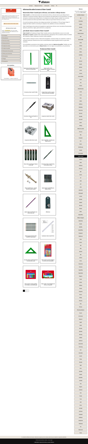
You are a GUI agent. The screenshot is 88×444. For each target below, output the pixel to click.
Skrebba (80, 371)
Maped (80, 202)
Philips (80, 297)
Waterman (81, 429)
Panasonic (81, 263)
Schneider (81, 352)
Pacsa (81, 260)
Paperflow (81, 270)
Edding (80, 125)
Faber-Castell (80, 156)
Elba (80, 134)
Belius (80, 51)
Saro (81, 349)
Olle (80, 254)
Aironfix (80, 27)
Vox (80, 426)
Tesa (81, 383)
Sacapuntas (5, 61)
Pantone (80, 266)
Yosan (81, 432)
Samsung (80, 346)
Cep (80, 82)
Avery (81, 48)
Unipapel (80, 414)
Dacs (81, 97)
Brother (80, 67)
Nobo (81, 239)
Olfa (81, 248)
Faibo (81, 162)
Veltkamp (81, 423)
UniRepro (80, 417)
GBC (80, 171)
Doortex (80, 113)
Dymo (81, 122)
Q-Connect (81, 316)
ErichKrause (80, 147)
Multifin (80, 227)
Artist (81, 42)
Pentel (80, 288)
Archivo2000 (80, 39)
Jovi (80, 184)
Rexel (81, 325)
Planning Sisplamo (80, 309)
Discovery (81, 110)
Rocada (80, 328)
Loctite (80, 196)
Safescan (80, 340)
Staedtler (80, 377)
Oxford (80, 257)
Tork (81, 392)
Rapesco (80, 319)
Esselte (80, 150)
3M (80, 18)
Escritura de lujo (5, 40)
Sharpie (80, 362)
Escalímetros (5, 38)
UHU (81, 402)
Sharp (81, 359)
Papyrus (80, 276)
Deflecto (80, 104)
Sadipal (80, 337)
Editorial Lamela (80, 128)
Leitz (81, 187)
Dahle (81, 101)
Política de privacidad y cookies (41, 440)
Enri (80, 141)
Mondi (80, 223)
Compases (4, 35)
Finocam (80, 168)
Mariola (80, 205)
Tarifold (80, 380)
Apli (80, 36)
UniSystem (81, 420)
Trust (81, 399)
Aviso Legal (50, 440)
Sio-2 (81, 368)
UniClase (80, 411)
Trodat (80, 396)
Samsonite (81, 343)
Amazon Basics (81, 33)
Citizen (80, 85)
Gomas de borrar (6, 43)
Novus (80, 242)
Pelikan (80, 285)
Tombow (80, 389)
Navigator (81, 233)
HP (80, 177)
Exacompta (80, 153)
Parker (80, 282)
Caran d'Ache (80, 76)
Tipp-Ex (80, 386)
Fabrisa (80, 159)
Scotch (80, 356)
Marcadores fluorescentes (7, 50)
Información (46, 5)
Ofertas (52, 5)
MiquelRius (80, 214)
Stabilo (80, 374)
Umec (81, 405)
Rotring (80, 334)
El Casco (80, 131)
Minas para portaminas (7, 53)
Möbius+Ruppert (80, 217)
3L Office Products (80, 15)
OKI (80, 245)
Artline (80, 45)
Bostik (80, 64)
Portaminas (5, 56)
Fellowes (80, 165)
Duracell (80, 119)
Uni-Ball (80, 408)
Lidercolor (81, 190)
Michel (80, 208)
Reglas (4, 58)
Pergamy (80, 291)
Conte (81, 91)
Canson (80, 73)
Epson (81, 144)
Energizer (80, 137)
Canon (80, 70)
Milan (81, 211)
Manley (80, 199)
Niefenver (81, 236)
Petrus (80, 294)
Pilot (81, 303)
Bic (80, 58)
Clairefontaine (80, 88)
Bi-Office (80, 54)
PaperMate (80, 273)
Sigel (81, 365)
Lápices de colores (6, 45)
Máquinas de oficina (38, 5)
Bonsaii (80, 61)
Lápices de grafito (6, 48)
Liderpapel (81, 193)
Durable (80, 116)
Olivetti (80, 251)
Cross (81, 94)
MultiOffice (80, 230)
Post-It (80, 313)
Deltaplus (81, 107)
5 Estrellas (81, 21)
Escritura (31, 5)
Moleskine (81, 220)
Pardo (81, 279)
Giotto (80, 174)
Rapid (81, 322)
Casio (81, 79)
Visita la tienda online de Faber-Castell (11, 23)
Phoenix (80, 300)
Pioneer (80, 306)
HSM (81, 180)
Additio (80, 24)
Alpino (80, 30)
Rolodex (80, 331)
